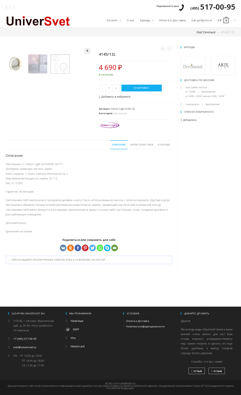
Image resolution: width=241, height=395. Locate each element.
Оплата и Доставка (137, 321)
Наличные (77, 321)
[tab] (119, 168)
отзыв (196, 371)
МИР (76, 329)
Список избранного (199, 111)
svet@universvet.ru (24, 347)
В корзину (141, 88)
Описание (119, 168)
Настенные (206, 32)
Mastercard (78, 346)
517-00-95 (212, 7)
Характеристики (141, 168)
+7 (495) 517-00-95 (25, 339)
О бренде (164, 168)
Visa (73, 338)
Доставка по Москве (199, 80)
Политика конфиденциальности (145, 326)
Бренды (189, 47)
